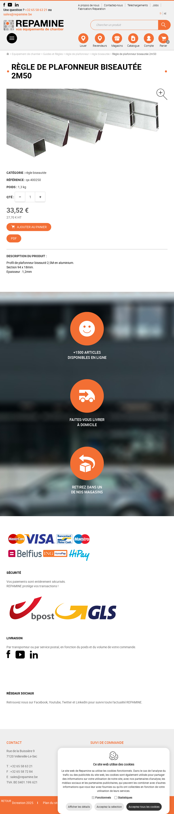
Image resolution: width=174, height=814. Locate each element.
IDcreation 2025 (22, 803)
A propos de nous (88, 5)
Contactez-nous (113, 5)
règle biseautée (100, 54)
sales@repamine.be (17, 14)
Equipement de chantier (26, 54)
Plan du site (51, 803)
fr (160, 13)
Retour (6, 801)
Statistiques (125, 793)
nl (165, 13)
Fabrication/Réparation (92, 9)
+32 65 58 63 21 (36, 10)
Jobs (156, 5)
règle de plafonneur (77, 54)
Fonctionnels (103, 793)
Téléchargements (137, 5)
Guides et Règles (53, 54)
